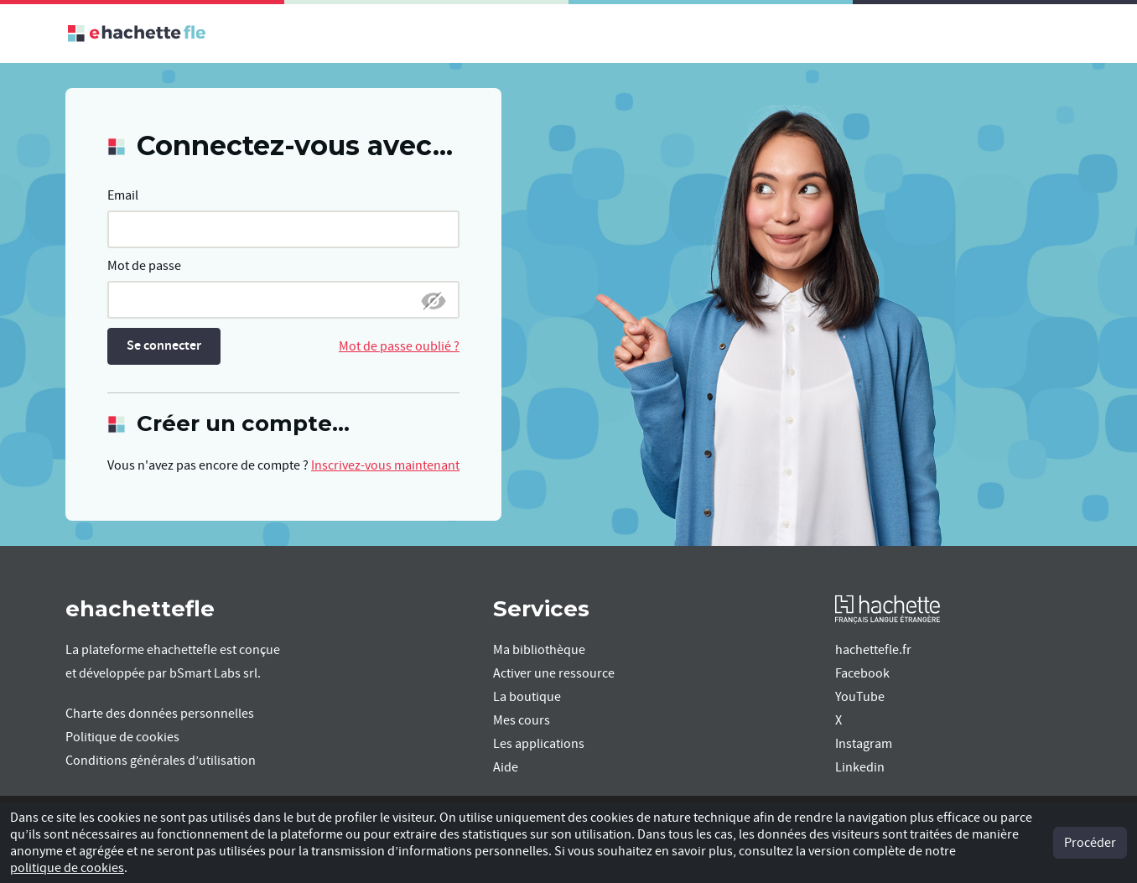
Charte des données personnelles (159, 713)
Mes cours (521, 720)
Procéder (1090, 842)
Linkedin (860, 767)
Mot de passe (144, 265)
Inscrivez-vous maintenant (385, 465)
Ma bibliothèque (539, 649)
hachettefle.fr (873, 649)
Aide (505, 767)
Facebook (862, 673)
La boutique (527, 696)
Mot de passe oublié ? (399, 346)
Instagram (863, 743)
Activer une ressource (554, 673)
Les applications (538, 743)
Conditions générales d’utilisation (160, 760)
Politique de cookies (122, 737)
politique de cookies (67, 868)
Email (122, 195)
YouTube (860, 696)
